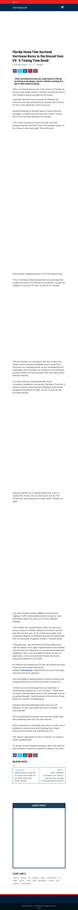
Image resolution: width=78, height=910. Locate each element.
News (41, 65)
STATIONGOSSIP (20, 8)
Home (39, 908)
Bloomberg (27, 670)
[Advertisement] (39, 30)
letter (41, 613)
